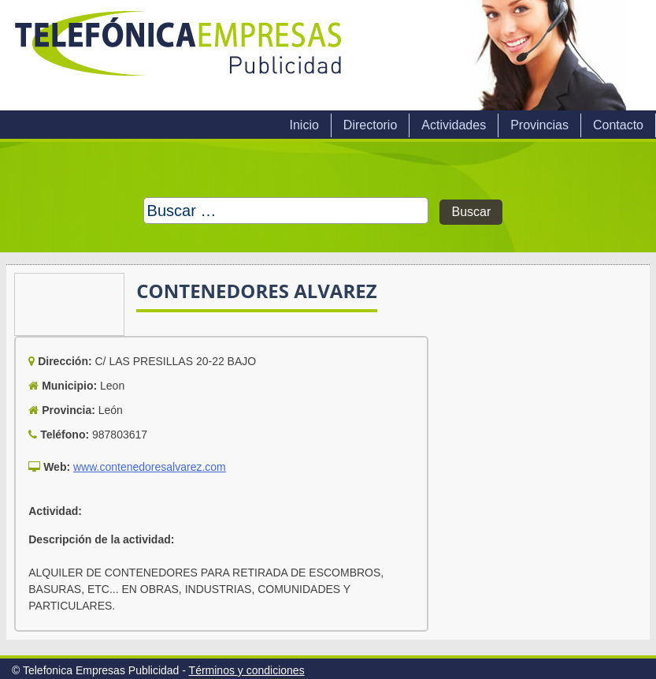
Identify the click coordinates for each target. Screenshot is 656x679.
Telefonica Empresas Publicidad (179, 55)
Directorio (370, 125)
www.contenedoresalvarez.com (149, 467)
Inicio (303, 125)
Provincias (539, 125)
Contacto (618, 125)
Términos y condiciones (247, 670)
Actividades (453, 125)
